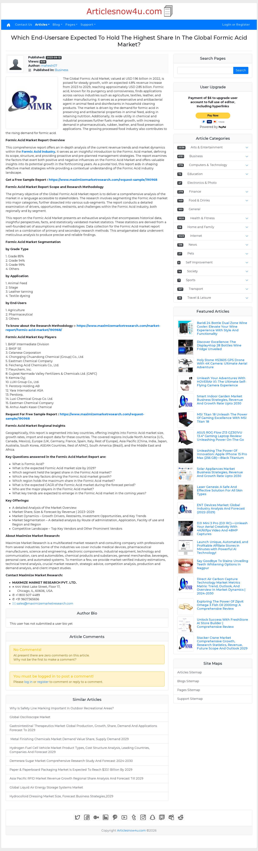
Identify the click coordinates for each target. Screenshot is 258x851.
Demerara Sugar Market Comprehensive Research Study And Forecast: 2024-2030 (71, 761)
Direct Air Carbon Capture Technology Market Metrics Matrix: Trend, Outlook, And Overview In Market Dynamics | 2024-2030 (221, 586)
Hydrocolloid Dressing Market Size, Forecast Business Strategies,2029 (61, 796)
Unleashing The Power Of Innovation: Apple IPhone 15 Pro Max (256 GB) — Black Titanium (222, 454)
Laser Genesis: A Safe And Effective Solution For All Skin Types (220, 490)
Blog (56, 24)
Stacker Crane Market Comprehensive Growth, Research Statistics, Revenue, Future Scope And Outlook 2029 (222, 643)
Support (87, 24)
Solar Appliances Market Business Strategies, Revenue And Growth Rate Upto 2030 (220, 472)
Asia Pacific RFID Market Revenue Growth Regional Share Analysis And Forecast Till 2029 (76, 778)
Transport (196, 289)
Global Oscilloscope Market (30, 717)
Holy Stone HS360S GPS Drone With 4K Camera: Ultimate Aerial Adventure (222, 363)
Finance (195, 191)
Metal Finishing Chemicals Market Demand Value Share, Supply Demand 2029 (69, 739)
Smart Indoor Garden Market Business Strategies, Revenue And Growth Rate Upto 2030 (220, 399)
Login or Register (236, 24)
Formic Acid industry (38, 152)
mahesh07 (49, 66)
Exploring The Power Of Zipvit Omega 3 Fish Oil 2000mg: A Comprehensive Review (220, 605)
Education (195, 174)
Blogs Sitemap (188, 681)
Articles (41, 24)
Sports (190, 280)
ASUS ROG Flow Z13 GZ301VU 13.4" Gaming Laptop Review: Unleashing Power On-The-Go (220, 436)
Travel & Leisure (199, 298)
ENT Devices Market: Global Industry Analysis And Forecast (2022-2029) (221, 508)
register (43, 682)
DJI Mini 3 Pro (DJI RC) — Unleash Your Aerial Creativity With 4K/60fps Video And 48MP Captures (222, 528)
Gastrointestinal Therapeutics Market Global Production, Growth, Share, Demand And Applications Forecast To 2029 (83, 728)
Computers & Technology (208, 165)
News (193, 244)
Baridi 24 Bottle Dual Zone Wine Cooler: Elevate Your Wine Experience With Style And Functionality (222, 328)
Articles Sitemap (189, 672)
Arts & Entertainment (207, 147)
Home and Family (200, 227)
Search (241, 70)
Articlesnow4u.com (131, 830)
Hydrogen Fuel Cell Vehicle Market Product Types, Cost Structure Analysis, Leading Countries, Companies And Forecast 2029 (80, 750)
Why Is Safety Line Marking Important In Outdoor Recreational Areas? (62, 708)
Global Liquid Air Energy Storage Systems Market (47, 787)
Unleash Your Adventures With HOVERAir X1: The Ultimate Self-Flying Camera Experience (221, 381)
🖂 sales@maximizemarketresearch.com (42, 603)
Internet (196, 236)
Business (61, 70)
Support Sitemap (190, 699)
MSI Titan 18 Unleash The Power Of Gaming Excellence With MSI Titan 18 (222, 418)
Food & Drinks (199, 200)
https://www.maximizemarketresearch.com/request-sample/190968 (103, 180)
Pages (70, 24)
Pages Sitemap (188, 690)
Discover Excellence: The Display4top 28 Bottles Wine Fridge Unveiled (219, 345)
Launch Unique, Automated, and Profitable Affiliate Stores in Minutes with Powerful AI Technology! (222, 547)
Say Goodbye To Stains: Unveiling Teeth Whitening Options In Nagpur (222, 564)
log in (28, 682)
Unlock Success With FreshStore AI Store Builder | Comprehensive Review (222, 623)
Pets (190, 253)
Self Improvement (199, 262)
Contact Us (23, 24)
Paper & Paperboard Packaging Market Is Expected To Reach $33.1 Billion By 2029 (71, 770)
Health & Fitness (202, 218)
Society (192, 271)
